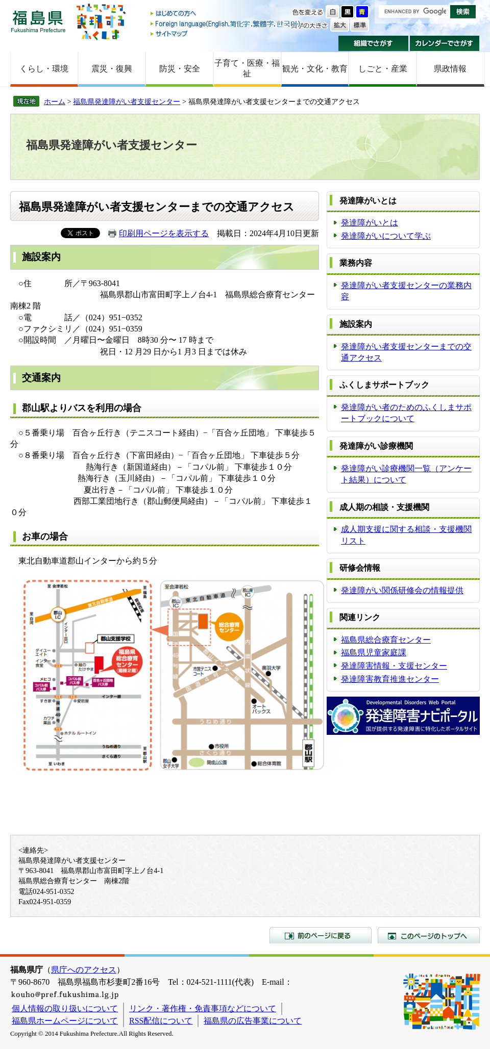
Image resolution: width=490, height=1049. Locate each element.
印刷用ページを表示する (164, 233)
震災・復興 (111, 68)
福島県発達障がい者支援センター (126, 101)
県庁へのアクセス (83, 969)
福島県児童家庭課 (373, 652)
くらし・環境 (43, 68)
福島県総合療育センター (386, 639)
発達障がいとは (369, 222)
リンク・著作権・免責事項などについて (202, 1008)
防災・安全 (179, 68)
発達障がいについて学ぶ (386, 236)
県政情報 (450, 68)
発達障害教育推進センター (390, 679)
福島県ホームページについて (65, 1020)
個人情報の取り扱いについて (65, 1008)
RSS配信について (160, 1020)
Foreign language (226, 24)
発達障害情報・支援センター (394, 665)
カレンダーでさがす (445, 43)
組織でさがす (373, 43)
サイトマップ (226, 33)
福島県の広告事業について (253, 1020)
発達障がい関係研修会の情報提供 (402, 590)
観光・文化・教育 (315, 68)
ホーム (54, 101)
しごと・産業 (382, 68)
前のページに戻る (321, 935)
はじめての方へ (226, 14)
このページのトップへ (429, 935)
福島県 (38, 21)
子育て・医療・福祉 (247, 68)
